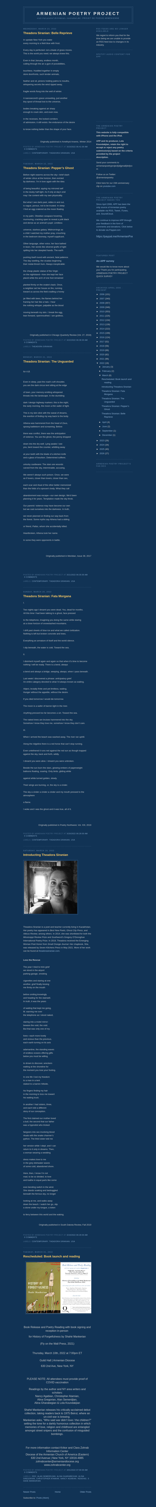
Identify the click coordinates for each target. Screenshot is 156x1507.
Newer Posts (29, 1492)
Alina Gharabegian (67, 1476)
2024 (102, 445)
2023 (102, 440)
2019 (102, 350)
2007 (102, 298)
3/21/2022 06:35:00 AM (77, 575)
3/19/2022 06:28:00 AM (77, 1235)
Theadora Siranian (59, 153)
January (106, 367)
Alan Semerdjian (47, 1476)
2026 (102, 453)
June (105, 426)
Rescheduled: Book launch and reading (51, 1256)
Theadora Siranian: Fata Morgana (47, 596)
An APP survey (105, 260)
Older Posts (85, 1492)
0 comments (30, 149)
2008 (102, 303)
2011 (102, 316)
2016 (102, 337)
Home (58, 1492)
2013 (102, 324)
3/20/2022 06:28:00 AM (77, 834)
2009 (102, 307)
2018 (102, 346)
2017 (102, 341)
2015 (102, 333)
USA (73, 153)
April (104, 422)
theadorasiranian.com (49, 951)
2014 (102, 328)
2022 (34, 1476)
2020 (102, 354)
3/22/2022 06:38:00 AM (77, 340)
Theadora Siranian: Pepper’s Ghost (48, 168)
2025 (102, 449)
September (107, 431)
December (107, 435)
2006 (102, 294)
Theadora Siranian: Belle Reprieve (47, 33)
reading (82, 1479)
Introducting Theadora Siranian (45, 855)
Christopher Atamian (47, 1479)
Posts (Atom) (43, 1498)
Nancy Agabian (69, 1479)
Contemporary (40, 153)
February (107, 371)
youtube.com (109, 186)
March (105, 375)
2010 (102, 311)
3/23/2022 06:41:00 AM (77, 147)
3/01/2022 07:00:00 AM (77, 1470)
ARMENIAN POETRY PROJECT (78, 13)
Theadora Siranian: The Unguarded (48, 361)
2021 (102, 359)
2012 (102, 320)
